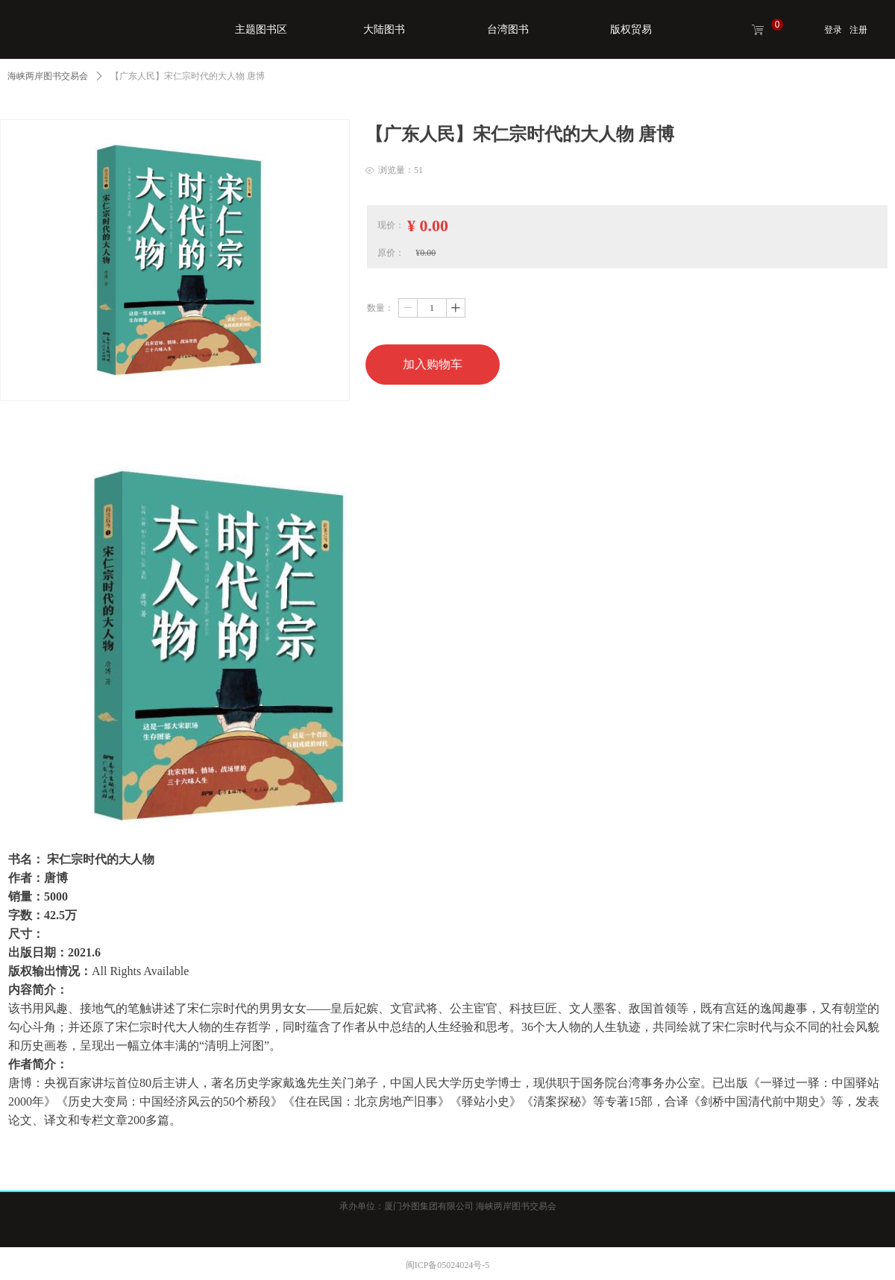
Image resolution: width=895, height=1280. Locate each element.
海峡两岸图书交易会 (47, 76)
